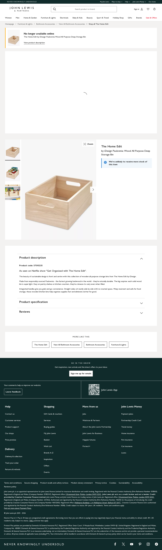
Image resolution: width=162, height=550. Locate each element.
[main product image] (16, 38)
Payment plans (127, 414)
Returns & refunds (12, 469)
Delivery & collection (13, 456)
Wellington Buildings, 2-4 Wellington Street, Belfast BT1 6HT (97, 503)
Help (127, 2)
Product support (12, 427)
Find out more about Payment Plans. (17, 508)
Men (17, 18)
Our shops (9, 433)
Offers (46, 465)
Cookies (112, 483)
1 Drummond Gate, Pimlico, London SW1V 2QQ (84, 494)
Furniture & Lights (48, 18)
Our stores (152, 2)
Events (47, 472)
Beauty (90, 18)
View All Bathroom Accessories (72, 24)
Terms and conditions (13, 483)
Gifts (130, 18)
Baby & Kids (78, 18)
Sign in (136, 9)
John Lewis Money (139, 2)
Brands (139, 18)
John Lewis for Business (92, 433)
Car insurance (126, 446)
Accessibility (137, 483)
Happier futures (89, 440)
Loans (123, 453)
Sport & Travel (103, 18)
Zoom (88, 144)
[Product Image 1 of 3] (12, 149)
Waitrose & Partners (91, 420)
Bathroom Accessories (45, 24)
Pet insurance (127, 440)
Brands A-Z (48, 453)
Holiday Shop (118, 18)
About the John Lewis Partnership (97, 427)
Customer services (13, 420)
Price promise (10, 440)
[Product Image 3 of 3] (12, 192)
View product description (34, 42)
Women (8, 18)
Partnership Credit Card (131, 420)
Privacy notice (101, 483)
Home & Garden (30, 18)
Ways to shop (117, 2)
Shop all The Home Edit (98, 24)
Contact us (10, 414)
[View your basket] (154, 9)
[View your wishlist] (148, 9)
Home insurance (128, 433)
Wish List (48, 446)
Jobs (84, 414)
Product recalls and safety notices (54, 483)
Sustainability (124, 483)
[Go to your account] (141, 9)
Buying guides (49, 427)
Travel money (126, 427)
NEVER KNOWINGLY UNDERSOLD (22, 2)
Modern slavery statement (82, 483)
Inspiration (48, 459)
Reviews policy (10, 486)
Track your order (12, 463)
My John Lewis (104, 2)
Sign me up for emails (81, 373)
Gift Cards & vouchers (53, 414)
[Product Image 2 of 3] (12, 171)
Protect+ (86, 446)
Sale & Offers (151, 18)
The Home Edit (40, 344)
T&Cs (31, 521)
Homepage (9, 24)
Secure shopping (31, 483)
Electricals (64, 18)
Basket (47, 440)
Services (47, 420)
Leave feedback (13, 392)
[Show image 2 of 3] (93, 190)
